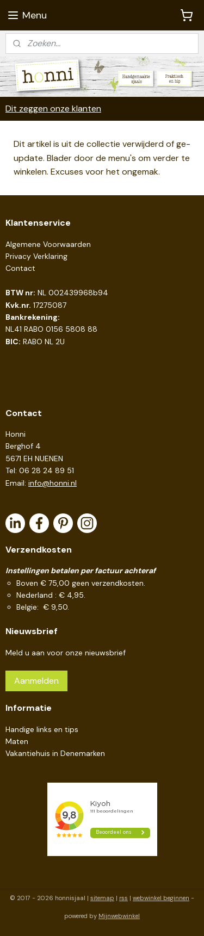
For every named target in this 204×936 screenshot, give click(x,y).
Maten (16, 741)
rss (123, 898)
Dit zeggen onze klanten (53, 108)
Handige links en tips (41, 729)
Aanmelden (36, 680)
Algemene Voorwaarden (48, 244)
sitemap (102, 898)
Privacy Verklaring (36, 256)
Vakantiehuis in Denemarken (55, 753)
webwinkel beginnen (161, 898)
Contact (20, 268)
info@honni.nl (52, 483)
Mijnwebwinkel (119, 916)
